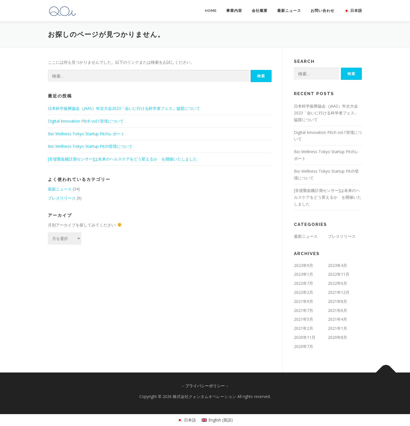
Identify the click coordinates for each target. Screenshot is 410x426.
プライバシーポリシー (205, 385)
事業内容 (234, 10)
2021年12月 (338, 292)
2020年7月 (303, 346)
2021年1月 (337, 328)
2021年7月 (303, 310)
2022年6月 (337, 283)
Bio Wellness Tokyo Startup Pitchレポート (86, 133)
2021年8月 (337, 301)
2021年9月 (303, 301)
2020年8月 (337, 337)
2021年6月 (337, 310)
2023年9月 (303, 265)
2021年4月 (337, 319)
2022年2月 (303, 292)
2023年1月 (303, 274)
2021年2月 (303, 328)
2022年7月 (303, 283)
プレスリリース (62, 198)
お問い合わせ (322, 10)
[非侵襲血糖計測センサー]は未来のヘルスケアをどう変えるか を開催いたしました (122, 159)
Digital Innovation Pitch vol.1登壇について (86, 121)
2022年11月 (338, 274)
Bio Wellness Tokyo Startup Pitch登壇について (90, 146)
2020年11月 (304, 337)
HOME (211, 10)
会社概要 (260, 10)
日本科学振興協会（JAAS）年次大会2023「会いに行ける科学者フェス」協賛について (124, 108)
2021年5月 (303, 319)
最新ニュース (289, 10)
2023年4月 (337, 265)
